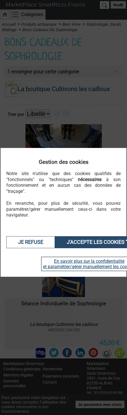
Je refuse (30, 242)
